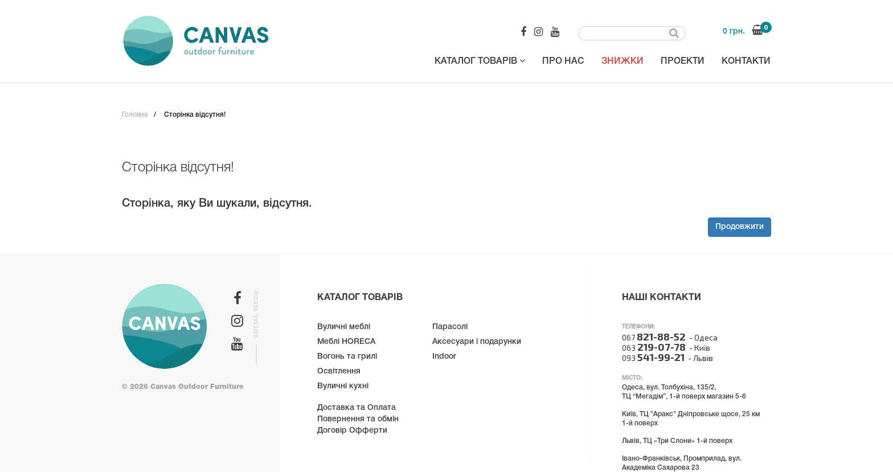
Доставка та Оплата (356, 408)
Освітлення (339, 371)
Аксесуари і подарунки (476, 342)
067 (654, 337)
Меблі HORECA (346, 342)
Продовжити (739, 227)
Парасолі (450, 327)
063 (654, 347)
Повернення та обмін (358, 419)
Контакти (746, 61)
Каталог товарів (480, 60)
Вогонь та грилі (347, 356)
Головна (135, 115)
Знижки (622, 61)
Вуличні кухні (342, 386)
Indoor (444, 356)
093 (653, 358)
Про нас (563, 61)
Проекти (682, 61)
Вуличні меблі (343, 327)
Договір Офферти (352, 430)
